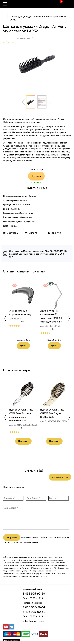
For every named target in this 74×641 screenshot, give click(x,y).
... (11, 13)
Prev (23, 102)
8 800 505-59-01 (34, 607)
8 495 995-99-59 (34, 593)
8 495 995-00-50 (34, 612)
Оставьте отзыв (60, 477)
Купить (36, 176)
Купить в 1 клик (37, 188)
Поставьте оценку (13, 487)
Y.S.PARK (15, 209)
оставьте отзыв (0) (25, 38)
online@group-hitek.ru (33, 621)
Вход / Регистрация (71, 4)
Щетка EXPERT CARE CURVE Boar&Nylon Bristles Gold (52, 413)
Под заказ (23, 441)
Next (49, 102)
